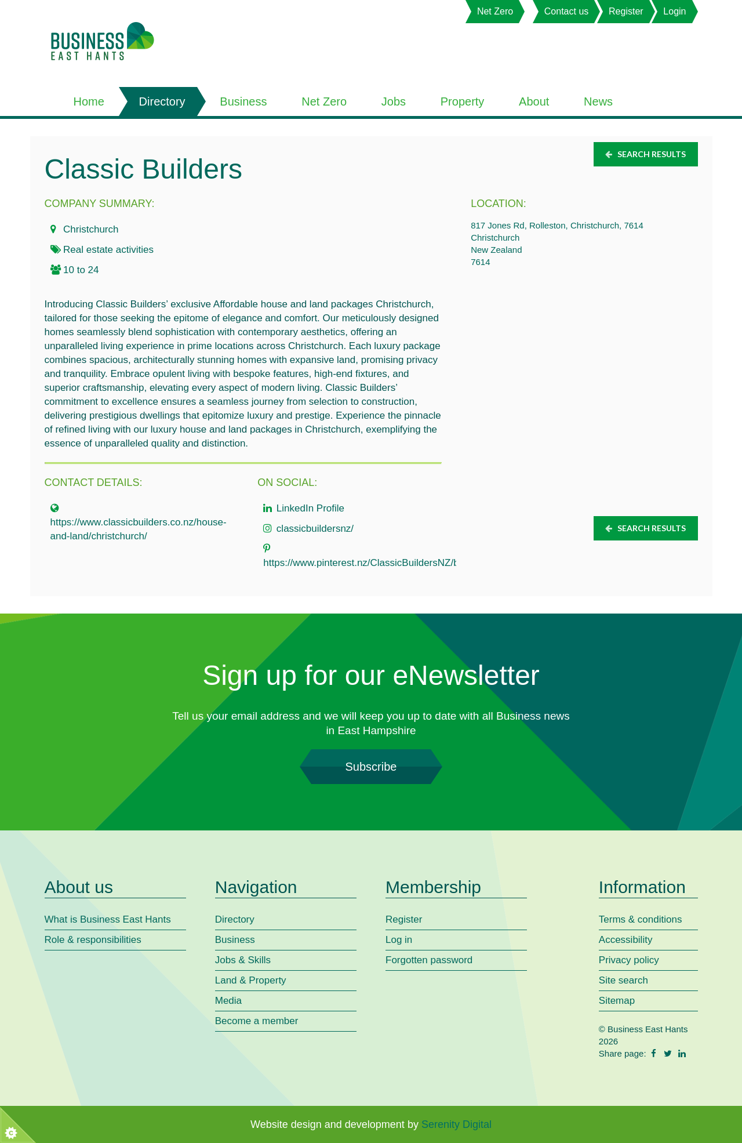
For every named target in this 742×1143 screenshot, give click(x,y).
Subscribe (371, 766)
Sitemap (617, 1000)
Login (674, 11)
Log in (398, 939)
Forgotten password (428, 960)
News (598, 101)
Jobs (393, 101)
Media (228, 1000)
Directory (162, 101)
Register (626, 11)
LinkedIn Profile (310, 508)
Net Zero (495, 11)
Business (243, 101)
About (534, 101)
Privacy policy (629, 960)
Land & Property (250, 980)
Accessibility (626, 939)
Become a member (257, 1020)
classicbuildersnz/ (315, 528)
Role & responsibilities (93, 939)
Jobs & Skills (243, 960)
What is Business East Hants (108, 919)
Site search (623, 980)
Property (463, 101)
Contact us (566, 11)
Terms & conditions (640, 919)
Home (89, 101)
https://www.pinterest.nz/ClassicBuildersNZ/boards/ (374, 562)
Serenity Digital (456, 1124)
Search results (645, 154)
